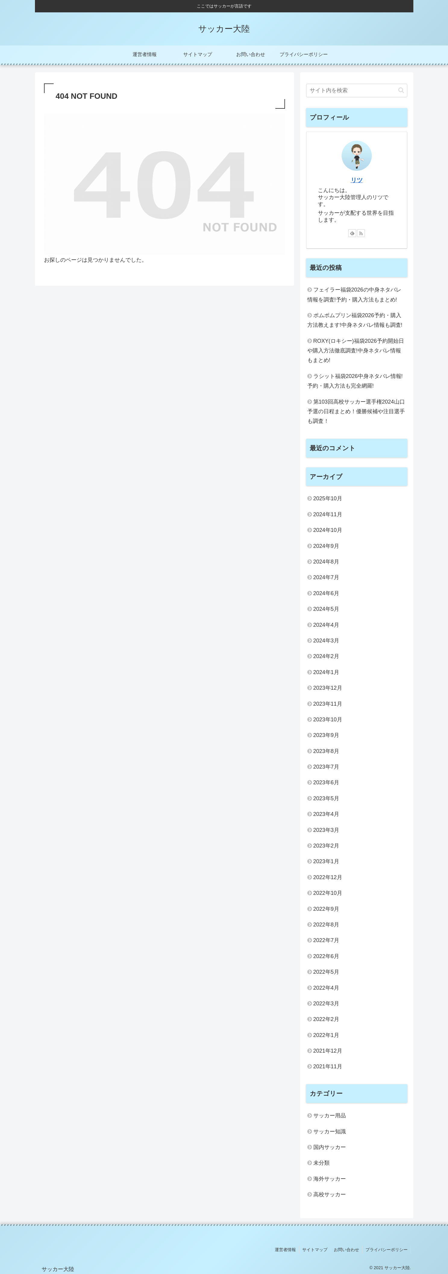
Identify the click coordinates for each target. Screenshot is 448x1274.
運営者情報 (285, 1249)
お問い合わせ (346, 1249)
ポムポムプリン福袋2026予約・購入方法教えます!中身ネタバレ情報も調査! (355, 320)
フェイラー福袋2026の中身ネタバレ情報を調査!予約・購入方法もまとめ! (354, 294)
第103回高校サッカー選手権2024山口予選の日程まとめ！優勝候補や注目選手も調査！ (356, 411)
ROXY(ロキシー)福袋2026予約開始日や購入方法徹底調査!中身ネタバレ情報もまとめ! (355, 351)
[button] (401, 90)
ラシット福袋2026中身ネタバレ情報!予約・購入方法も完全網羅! (355, 381)
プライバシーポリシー (386, 1249)
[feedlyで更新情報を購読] (352, 233)
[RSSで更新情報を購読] (361, 233)
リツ (357, 180)
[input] (356, 90)
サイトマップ (314, 1249)
